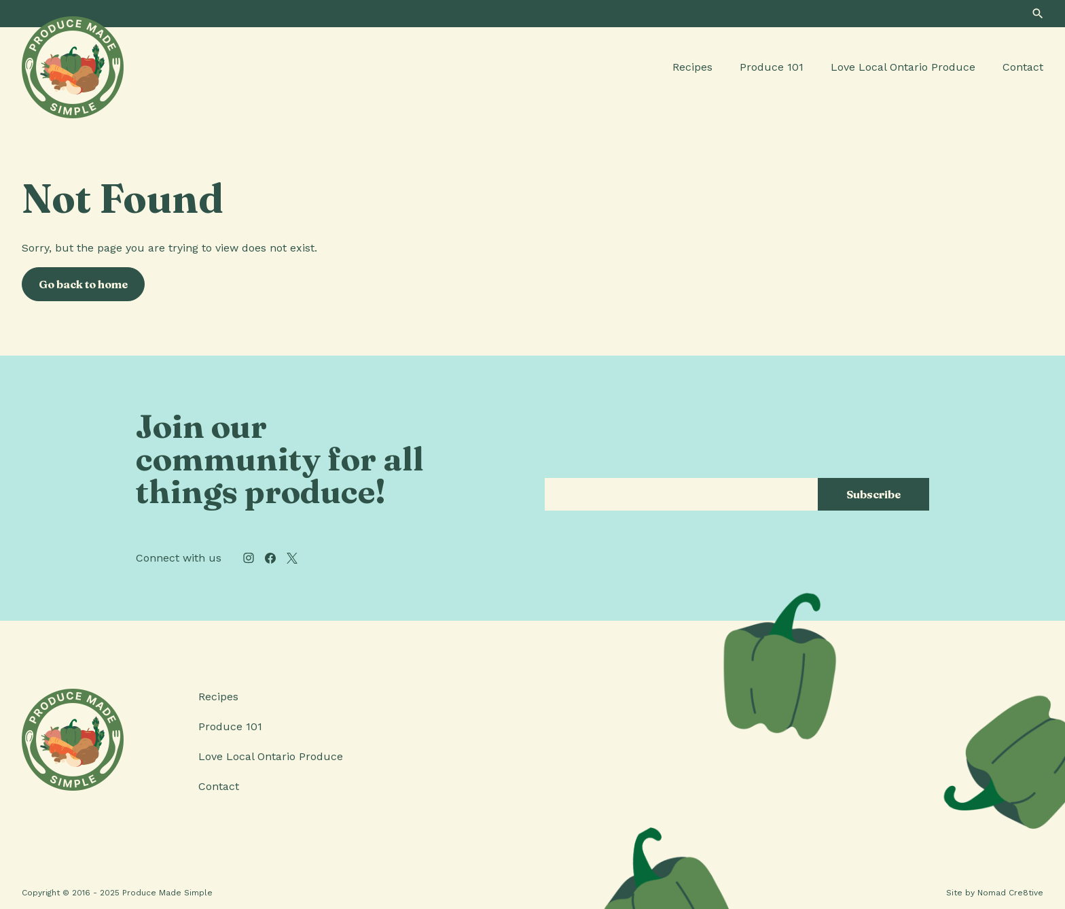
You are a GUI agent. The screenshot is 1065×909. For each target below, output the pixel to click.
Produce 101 (772, 67)
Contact (1023, 67)
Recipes (692, 67)
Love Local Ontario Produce (903, 67)
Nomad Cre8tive (1010, 892)
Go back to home (83, 284)
